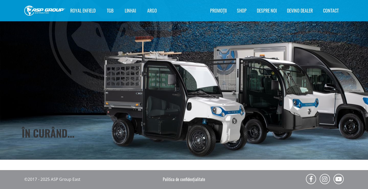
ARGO (152, 10)
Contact (331, 10)
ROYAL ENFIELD (83, 10)
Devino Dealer (300, 10)
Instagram (324, 179)
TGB (110, 10)
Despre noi (267, 10)
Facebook (311, 179)
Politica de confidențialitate (184, 179)
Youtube (338, 179)
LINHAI (130, 10)
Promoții (218, 10)
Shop (242, 10)
